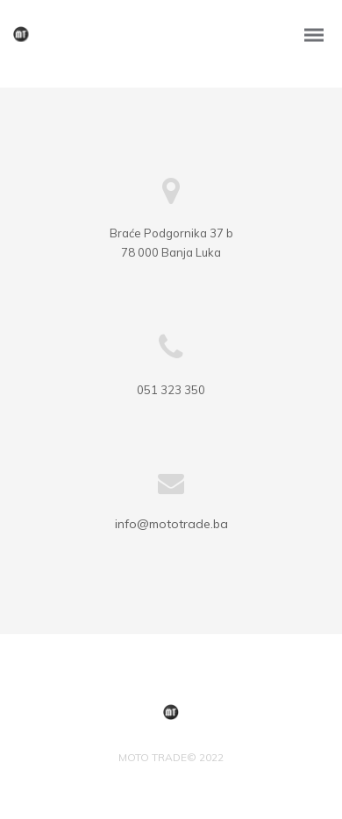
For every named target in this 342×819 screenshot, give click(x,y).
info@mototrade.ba (171, 524)
